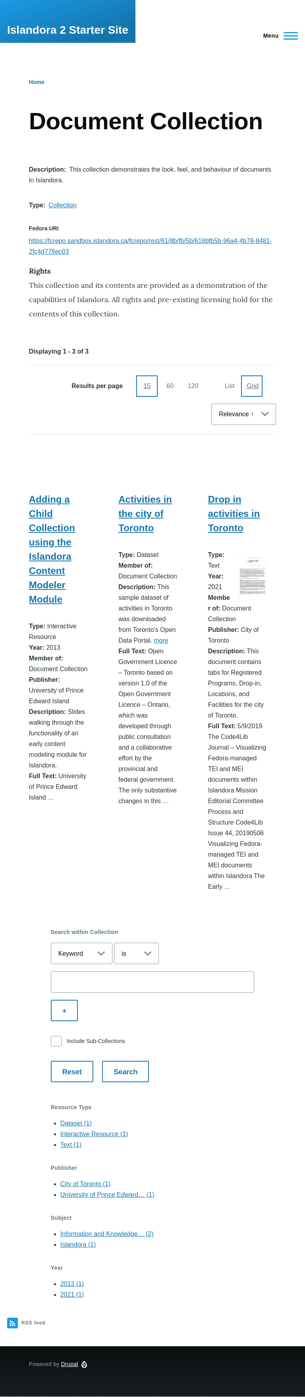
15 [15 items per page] (147, 386)
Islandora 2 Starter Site (67, 30)
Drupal (69, 1364)
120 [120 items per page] (193, 386)
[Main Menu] (278, 36)
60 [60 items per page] (170, 386)
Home (36, 82)
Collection (62, 205)
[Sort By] (243, 414)
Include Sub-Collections (96, 1041)
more (161, 640)
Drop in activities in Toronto (234, 513)
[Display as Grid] (252, 386)
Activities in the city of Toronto (145, 513)
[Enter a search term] (153, 982)
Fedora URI (44, 228)
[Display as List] (228, 386)
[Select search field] (81, 953)
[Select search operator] (136, 953)
